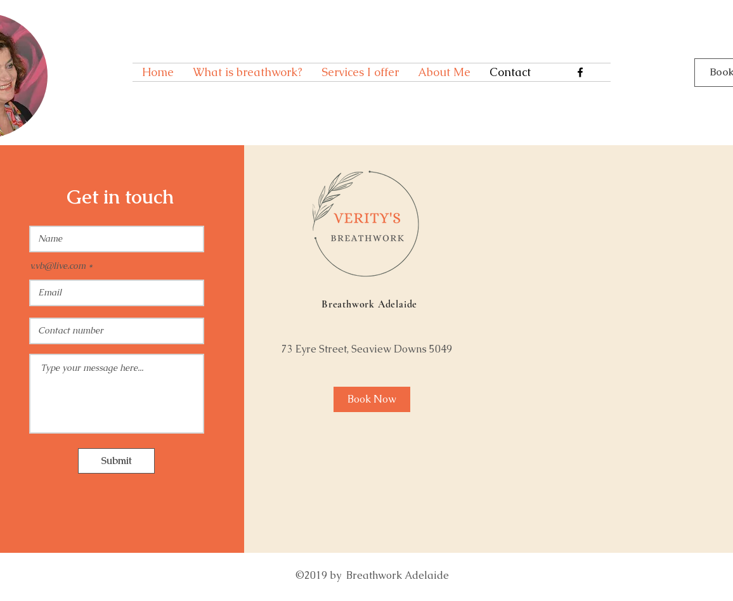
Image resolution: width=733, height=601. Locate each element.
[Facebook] (580, 72)
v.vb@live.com (58, 265)
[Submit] (116, 461)
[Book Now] (372, 399)
